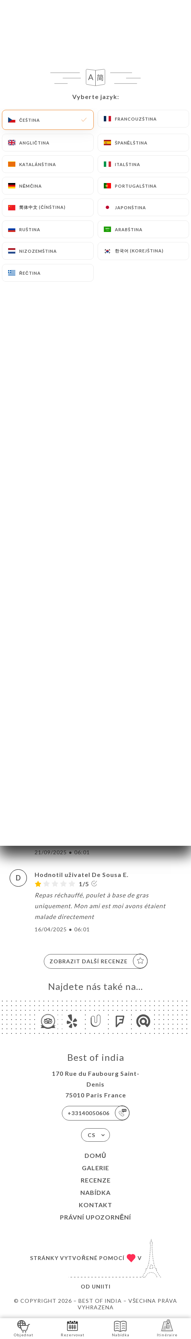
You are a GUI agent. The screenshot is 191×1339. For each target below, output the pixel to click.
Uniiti (101, 1286)
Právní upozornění (95, 1217)
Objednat (23, 1328)
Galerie (95, 1167)
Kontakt (95, 1204)
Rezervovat (73, 1328)
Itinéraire (167, 1328)
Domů (95, 1155)
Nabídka (95, 1192)
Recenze (96, 1180)
